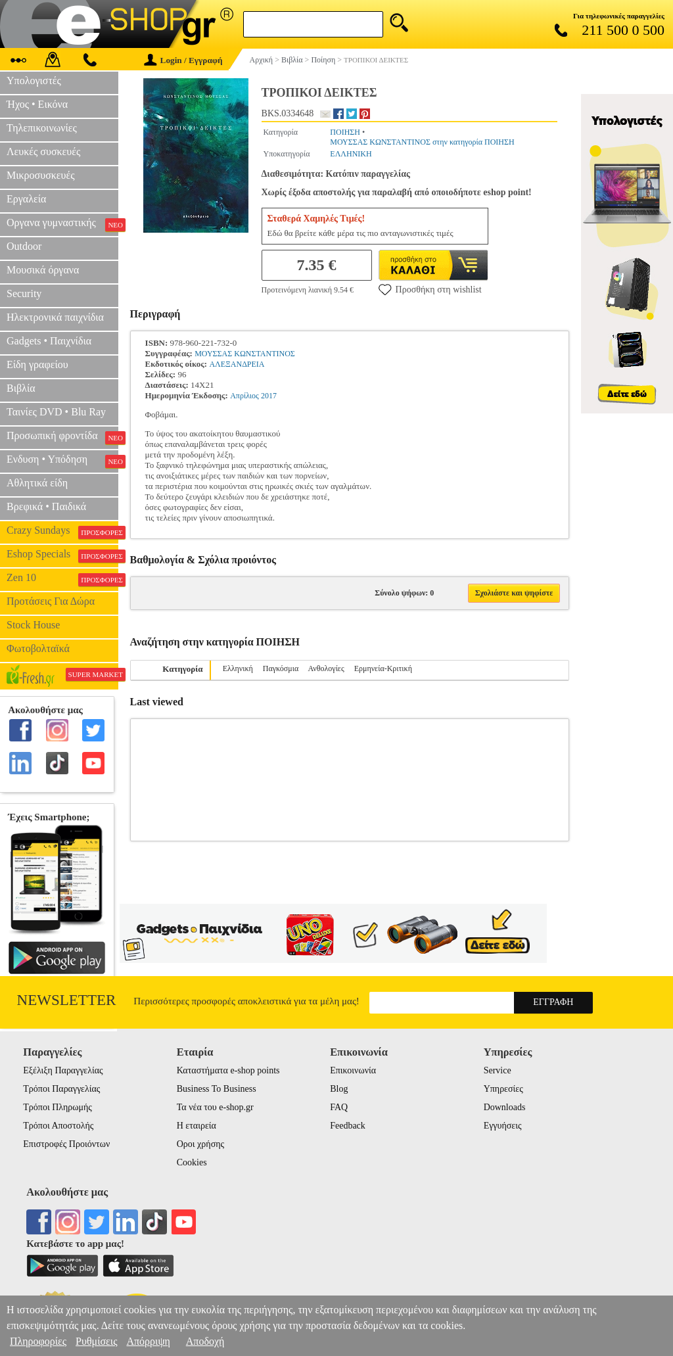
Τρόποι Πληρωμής (57, 1107)
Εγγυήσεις (503, 1126)
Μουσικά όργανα (43, 269)
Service (497, 1070)
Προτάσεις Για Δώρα (51, 601)
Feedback (347, 1126)
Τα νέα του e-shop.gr (215, 1107)
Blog (339, 1089)
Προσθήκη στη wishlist (430, 289)
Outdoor (24, 246)
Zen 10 (62, 579)
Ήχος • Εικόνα (37, 104)
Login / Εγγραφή (183, 60)
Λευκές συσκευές (43, 151)
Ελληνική (238, 668)
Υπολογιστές (34, 80)
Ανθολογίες (326, 668)
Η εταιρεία (196, 1126)
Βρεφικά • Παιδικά (46, 506)
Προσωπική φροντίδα (62, 437)
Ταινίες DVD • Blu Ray (56, 411)
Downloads (505, 1107)
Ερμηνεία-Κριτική (383, 668)
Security (24, 293)
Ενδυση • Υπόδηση (62, 461)
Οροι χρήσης (200, 1144)
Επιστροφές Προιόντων (66, 1144)
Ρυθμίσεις (96, 1341)
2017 (269, 395)
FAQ (339, 1107)
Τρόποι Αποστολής (58, 1126)
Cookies (192, 1162)
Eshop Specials (62, 555)
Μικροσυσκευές (41, 175)
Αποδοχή (205, 1341)
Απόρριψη (148, 1341)
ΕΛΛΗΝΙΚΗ (350, 153)
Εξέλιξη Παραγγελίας (63, 1070)
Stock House (33, 624)
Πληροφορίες (38, 1341)
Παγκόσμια (280, 668)
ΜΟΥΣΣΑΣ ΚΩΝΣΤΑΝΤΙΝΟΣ (245, 353)
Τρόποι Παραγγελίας (61, 1089)
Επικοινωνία (353, 1070)
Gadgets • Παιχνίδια (49, 340)
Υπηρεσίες (503, 1089)
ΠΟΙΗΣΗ (345, 132)
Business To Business (216, 1089)
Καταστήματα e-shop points (228, 1070)
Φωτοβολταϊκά (38, 648)
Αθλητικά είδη (37, 482)
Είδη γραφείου (37, 364)
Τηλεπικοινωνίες (42, 127)
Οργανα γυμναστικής (62, 224)
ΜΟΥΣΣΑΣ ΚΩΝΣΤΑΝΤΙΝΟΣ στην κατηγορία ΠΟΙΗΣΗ (422, 142)
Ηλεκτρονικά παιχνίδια (55, 317)
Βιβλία (21, 388)
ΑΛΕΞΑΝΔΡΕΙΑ (236, 364)
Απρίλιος (244, 395)
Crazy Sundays (62, 532)
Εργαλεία (26, 198)
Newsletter (66, 1000)
